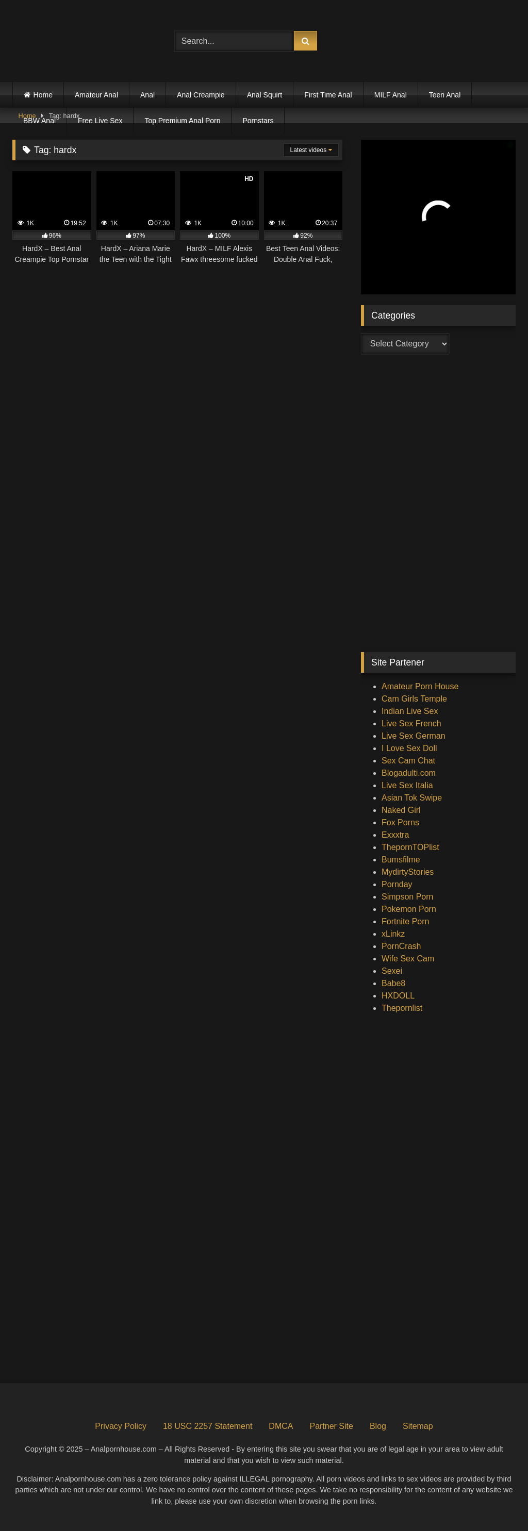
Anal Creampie (201, 95)
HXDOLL (398, 995)
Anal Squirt (264, 95)
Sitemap (418, 1426)
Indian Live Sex (410, 711)
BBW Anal (39, 121)
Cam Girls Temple (414, 698)
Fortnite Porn (405, 921)
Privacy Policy (120, 1426)
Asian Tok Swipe (412, 797)
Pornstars (257, 121)
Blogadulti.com (409, 773)
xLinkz (393, 933)
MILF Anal (390, 95)
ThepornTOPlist (410, 847)
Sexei (392, 971)
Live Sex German (414, 735)
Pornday (397, 884)
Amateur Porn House (420, 686)
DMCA (281, 1426)
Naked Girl (401, 810)
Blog (378, 1426)
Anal (147, 95)
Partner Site (331, 1426)
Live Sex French (411, 723)
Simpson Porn (408, 896)
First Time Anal (328, 95)
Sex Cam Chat (408, 760)
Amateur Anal (96, 95)
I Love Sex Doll (409, 748)
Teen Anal (445, 95)
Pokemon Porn (409, 909)
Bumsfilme (401, 859)
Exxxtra (395, 834)
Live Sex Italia (407, 785)
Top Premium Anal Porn (182, 121)
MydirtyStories (408, 872)
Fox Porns (400, 822)
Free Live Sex (100, 121)
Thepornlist (402, 1008)
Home (43, 95)
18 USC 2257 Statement (207, 1426)
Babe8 (393, 983)
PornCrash (401, 946)
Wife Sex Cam (408, 958)
